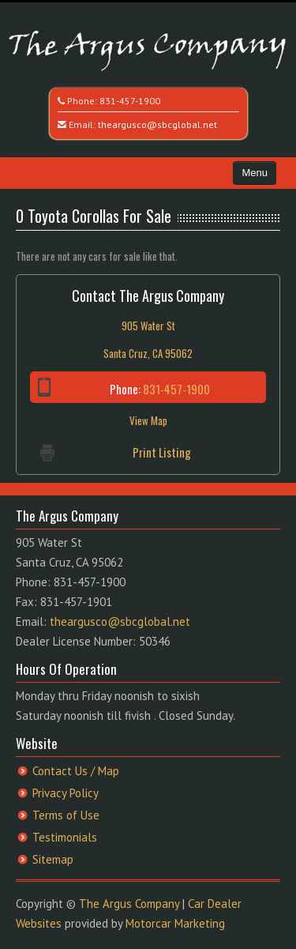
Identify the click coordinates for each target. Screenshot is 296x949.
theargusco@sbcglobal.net (157, 124)
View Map (148, 420)
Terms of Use (65, 815)
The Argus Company (129, 903)
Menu (255, 173)
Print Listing (162, 452)
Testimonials (64, 837)
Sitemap (52, 859)
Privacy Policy (65, 792)
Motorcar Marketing (175, 923)
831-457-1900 (129, 101)
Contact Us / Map (75, 770)
